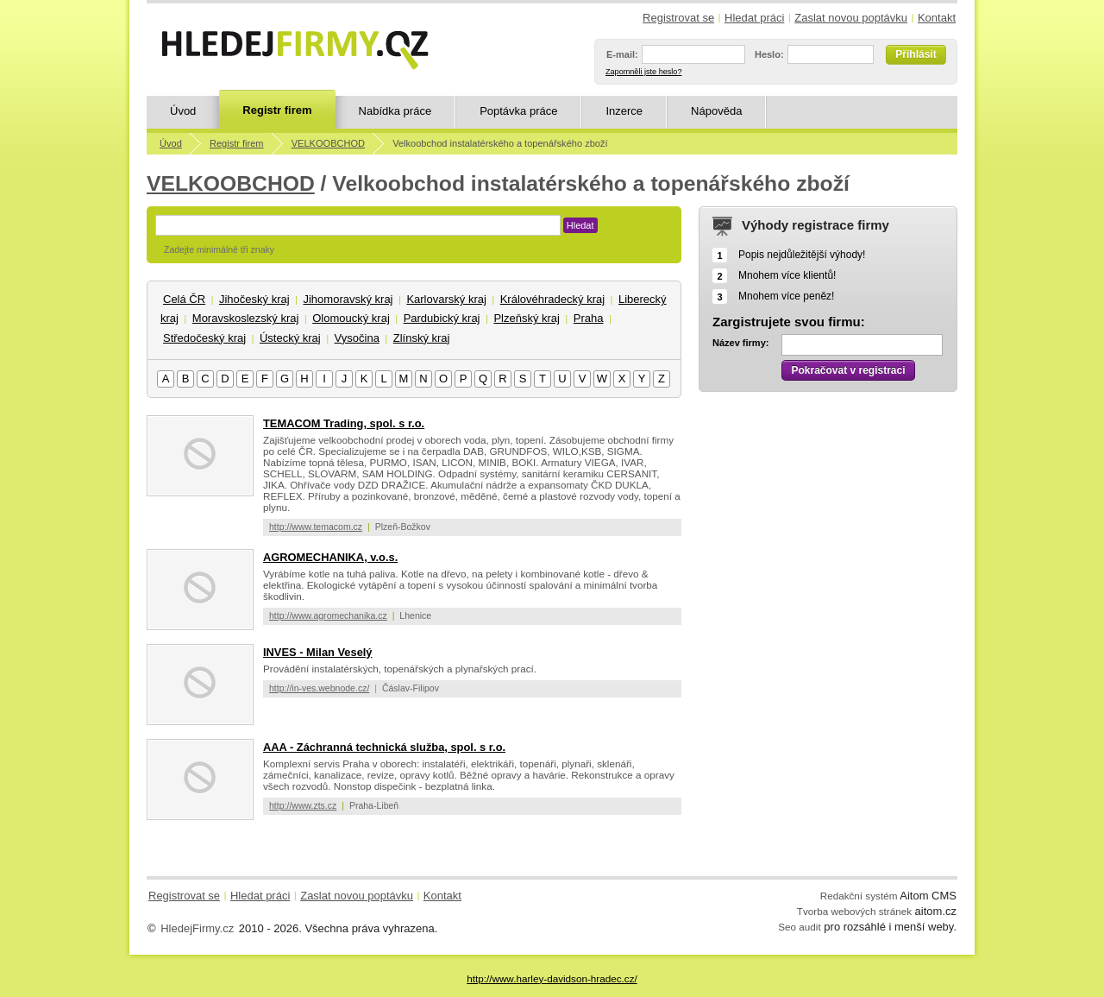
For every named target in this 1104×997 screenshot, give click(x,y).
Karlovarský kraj (446, 299)
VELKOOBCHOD (328, 143)
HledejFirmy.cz (197, 928)
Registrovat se (678, 17)
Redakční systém (859, 895)
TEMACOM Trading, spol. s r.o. (343, 423)
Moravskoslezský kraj (245, 318)
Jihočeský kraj (254, 299)
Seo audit (799, 926)
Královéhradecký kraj (552, 299)
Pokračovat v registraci (848, 370)
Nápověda (716, 110)
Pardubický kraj (442, 318)
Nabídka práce (395, 110)
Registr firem (276, 110)
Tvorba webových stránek (854, 911)
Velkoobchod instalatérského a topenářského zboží (499, 143)
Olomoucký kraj (351, 318)
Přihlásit (915, 54)
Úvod (183, 110)
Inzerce (624, 110)
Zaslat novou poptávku (850, 17)
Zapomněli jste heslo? (643, 71)
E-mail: (622, 54)
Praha (589, 318)
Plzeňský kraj (526, 318)
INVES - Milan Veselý (318, 652)
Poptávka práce (518, 110)
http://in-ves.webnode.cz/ (319, 688)
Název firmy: (740, 343)
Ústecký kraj (290, 337)
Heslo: (769, 54)
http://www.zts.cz (302, 805)
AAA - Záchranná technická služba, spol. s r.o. (384, 747)
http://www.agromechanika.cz (328, 615)
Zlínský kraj (421, 337)
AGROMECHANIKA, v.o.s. (330, 557)
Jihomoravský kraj (347, 299)
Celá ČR (184, 299)
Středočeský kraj (204, 337)
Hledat (580, 225)
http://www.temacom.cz (315, 526)
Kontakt (937, 17)
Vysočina (357, 337)
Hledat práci (754, 17)
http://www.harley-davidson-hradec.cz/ (552, 978)
